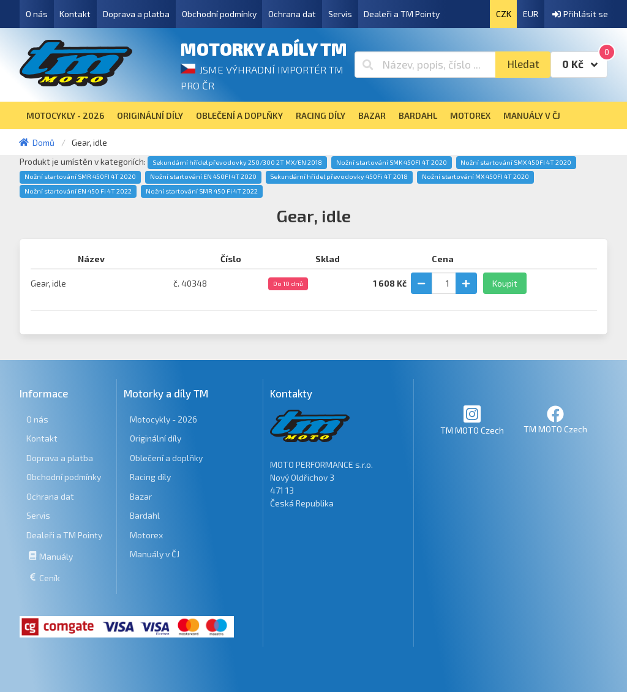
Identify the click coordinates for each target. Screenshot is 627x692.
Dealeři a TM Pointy (402, 14)
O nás (37, 14)
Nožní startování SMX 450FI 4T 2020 (515, 162)
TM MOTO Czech (472, 419)
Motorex (146, 535)
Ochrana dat (292, 14)
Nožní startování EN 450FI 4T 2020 (203, 176)
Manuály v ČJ (154, 554)
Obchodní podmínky (219, 14)
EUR (530, 14)
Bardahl (145, 515)
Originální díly (155, 438)
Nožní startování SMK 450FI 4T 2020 (391, 162)
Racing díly (150, 477)
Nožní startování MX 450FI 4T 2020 (475, 176)
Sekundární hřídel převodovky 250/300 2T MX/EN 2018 (237, 162)
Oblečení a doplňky (166, 458)
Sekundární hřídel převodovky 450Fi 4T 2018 (339, 176)
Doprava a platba (136, 14)
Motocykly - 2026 (163, 419)
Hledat (523, 64)
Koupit (504, 283)
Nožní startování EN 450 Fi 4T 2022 (78, 191)
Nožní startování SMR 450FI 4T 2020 (80, 176)
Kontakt (75, 14)
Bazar (141, 496)
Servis (340, 14)
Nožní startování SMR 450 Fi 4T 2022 (202, 191)
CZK (503, 14)
